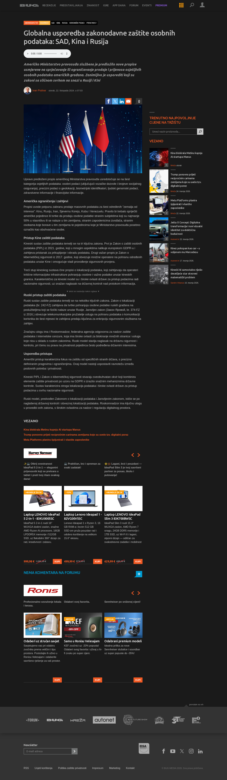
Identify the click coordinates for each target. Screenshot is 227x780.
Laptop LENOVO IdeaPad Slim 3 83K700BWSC (122, 516)
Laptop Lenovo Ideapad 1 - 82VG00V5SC (83, 516)
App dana (123, 8)
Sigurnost (44, 22)
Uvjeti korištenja (43, 768)
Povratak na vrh (196, 704)
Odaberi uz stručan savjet (41, 641)
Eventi (151, 8)
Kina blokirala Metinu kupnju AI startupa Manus (52, 429)
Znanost (97, 8)
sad (53, 22)
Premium (165, 8)
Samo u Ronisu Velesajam (82, 641)
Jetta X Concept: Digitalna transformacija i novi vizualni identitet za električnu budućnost (186, 228)
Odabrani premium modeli (123, 641)
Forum (137, 8)
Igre (110, 8)
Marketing (114, 768)
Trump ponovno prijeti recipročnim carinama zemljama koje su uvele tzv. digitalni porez (76, 434)
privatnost (92, 22)
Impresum (97, 768)
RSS (26, 768)
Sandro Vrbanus (177, 283)
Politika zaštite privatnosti (72, 768)
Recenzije (53, 8)
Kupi (57, 561)
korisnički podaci (77, 22)
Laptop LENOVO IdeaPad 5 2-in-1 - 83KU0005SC (42, 516)
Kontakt (130, 768)
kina (58, 22)
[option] (43, 513)
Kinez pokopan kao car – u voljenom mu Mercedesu (185, 250)
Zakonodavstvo (31, 22)
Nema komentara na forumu (52, 572)
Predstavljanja (75, 8)
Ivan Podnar (39, 90)
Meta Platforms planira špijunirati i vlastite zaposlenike (56, 439)
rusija (64, 22)
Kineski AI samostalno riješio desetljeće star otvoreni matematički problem (186, 273)
